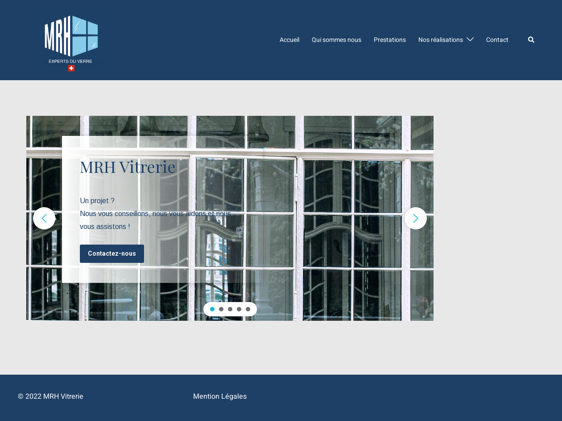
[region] (230, 218)
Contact (497, 40)
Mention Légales (220, 396)
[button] (44, 218)
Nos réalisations (440, 40)
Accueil (289, 40)
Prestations (390, 40)
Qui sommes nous (336, 40)
